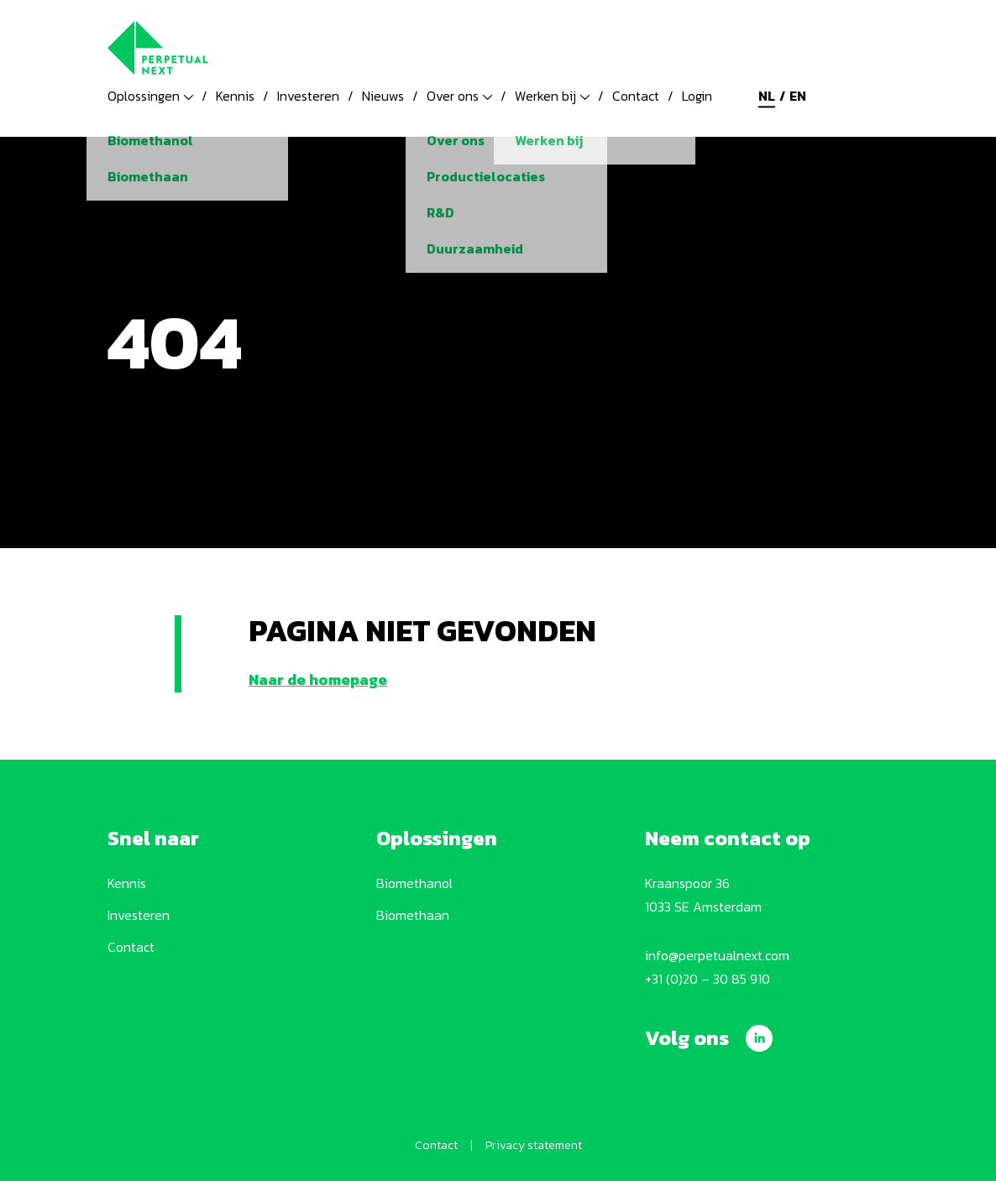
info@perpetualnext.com (717, 955)
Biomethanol (414, 883)
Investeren (308, 96)
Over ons (459, 95)
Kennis (235, 96)
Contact (635, 96)
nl (766, 96)
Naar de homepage (318, 679)
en (797, 96)
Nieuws (383, 96)
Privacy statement (533, 1145)
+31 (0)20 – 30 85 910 (707, 979)
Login (697, 96)
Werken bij (552, 95)
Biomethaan (412, 915)
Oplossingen (150, 95)
